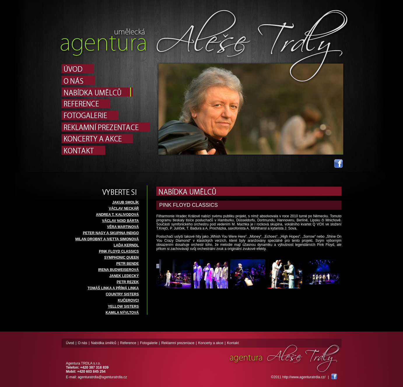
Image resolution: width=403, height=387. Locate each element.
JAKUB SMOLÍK (125, 202)
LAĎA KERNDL (126, 245)
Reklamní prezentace (177, 343)
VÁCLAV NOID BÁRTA (120, 221)
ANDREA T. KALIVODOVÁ (117, 215)
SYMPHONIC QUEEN (121, 257)
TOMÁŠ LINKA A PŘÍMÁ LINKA (113, 288)
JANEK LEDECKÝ (124, 276)
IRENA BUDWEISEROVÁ (118, 270)
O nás (82, 343)
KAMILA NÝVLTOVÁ (122, 313)
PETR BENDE (127, 264)
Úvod (70, 343)
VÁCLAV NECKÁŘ (124, 208)
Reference (128, 343)
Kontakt (233, 343)
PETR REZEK (128, 282)
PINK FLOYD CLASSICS (119, 251)
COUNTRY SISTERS (122, 294)
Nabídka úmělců (103, 343)
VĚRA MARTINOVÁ (123, 227)
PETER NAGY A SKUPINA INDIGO (111, 233)
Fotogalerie (148, 343)
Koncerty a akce (210, 343)
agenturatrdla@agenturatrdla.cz (102, 377)
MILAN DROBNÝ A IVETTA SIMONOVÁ (107, 239)
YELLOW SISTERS (123, 306)
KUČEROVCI (128, 300)
